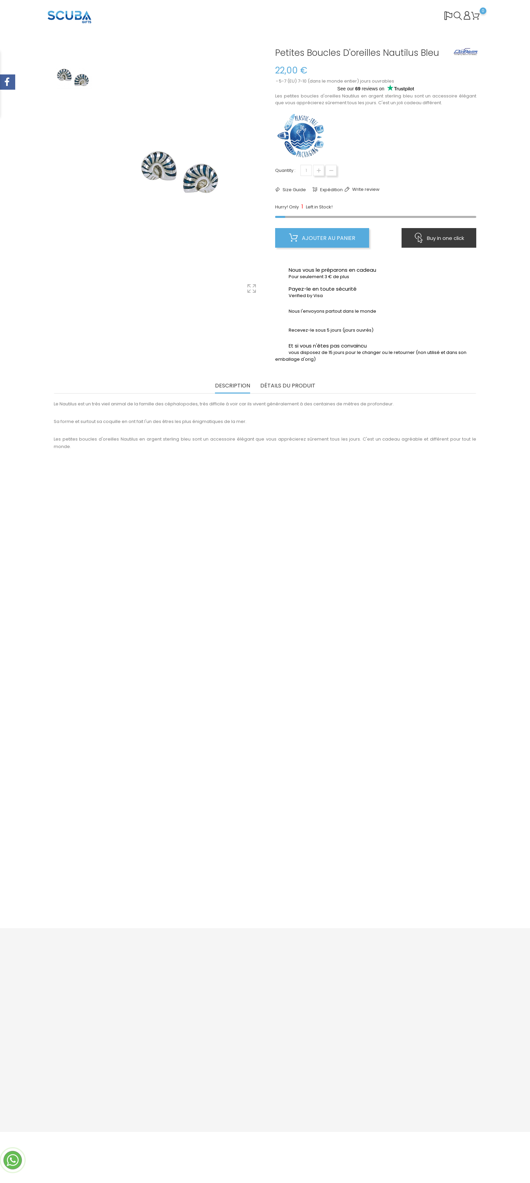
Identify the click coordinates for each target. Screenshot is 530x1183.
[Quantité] (306, 170)
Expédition (331, 189)
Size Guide (294, 189)
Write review (365, 189)
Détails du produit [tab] (287, 385)
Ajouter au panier (322, 238)
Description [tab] (232, 385)
